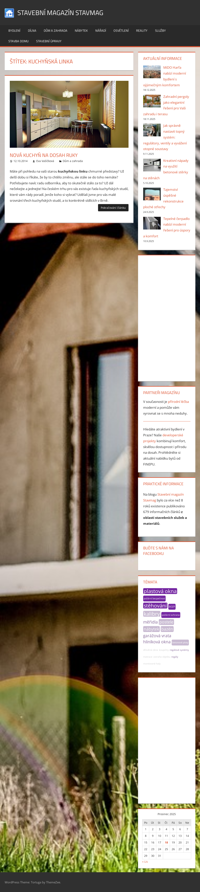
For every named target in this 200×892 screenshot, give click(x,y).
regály (174, 656)
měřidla (150, 622)
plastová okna (160, 591)
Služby (160, 30)
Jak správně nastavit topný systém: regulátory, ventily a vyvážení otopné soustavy (165, 137)
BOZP (172, 606)
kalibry (152, 614)
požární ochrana (171, 615)
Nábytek (81, 30)
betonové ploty (180, 642)
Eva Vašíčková (45, 161)
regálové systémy (179, 650)
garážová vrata (157, 635)
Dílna (32, 30)
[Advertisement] (166, 317)
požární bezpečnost (154, 598)
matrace (147, 656)
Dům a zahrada (55, 30)
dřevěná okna (150, 650)
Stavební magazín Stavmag (62, 12)
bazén (167, 629)
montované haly (152, 663)
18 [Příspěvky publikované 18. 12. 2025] (166, 842)
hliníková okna (157, 641)
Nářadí (100, 30)
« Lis (145, 861)
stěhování (155, 605)
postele (166, 622)
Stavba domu (18, 41)
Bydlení (14, 30)
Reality (141, 30)
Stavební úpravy (49, 41)
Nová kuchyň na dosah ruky (47, 155)
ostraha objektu (161, 656)
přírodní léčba (178, 401)
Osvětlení (121, 30)
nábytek (151, 629)
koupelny (164, 650)
